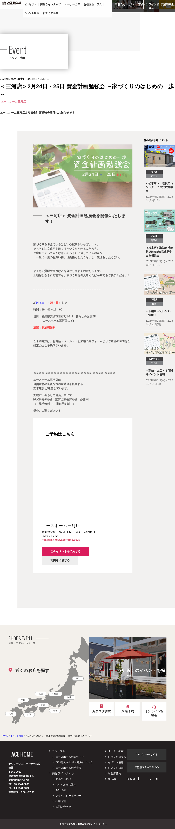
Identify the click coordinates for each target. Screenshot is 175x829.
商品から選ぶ (63, 778)
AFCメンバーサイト (147, 754)
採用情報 (61, 801)
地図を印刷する (60, 560)
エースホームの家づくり (70, 756)
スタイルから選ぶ (66, 784)
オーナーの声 (116, 751)
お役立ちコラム (117, 756)
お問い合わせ (63, 806)
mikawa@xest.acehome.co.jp (61, 539)
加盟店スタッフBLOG (147, 767)
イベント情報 (116, 762)
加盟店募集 (167, 4)
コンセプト (58, 751)
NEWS (112, 778)
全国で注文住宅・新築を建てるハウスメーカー (83, 824)
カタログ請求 (135, 4)
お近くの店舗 (116, 767)
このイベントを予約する (65, 551)
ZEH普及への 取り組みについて (74, 762)
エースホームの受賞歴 (69, 767)
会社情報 (61, 790)
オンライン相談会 (151, 6)
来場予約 (120, 4)
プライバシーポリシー (69, 795)
